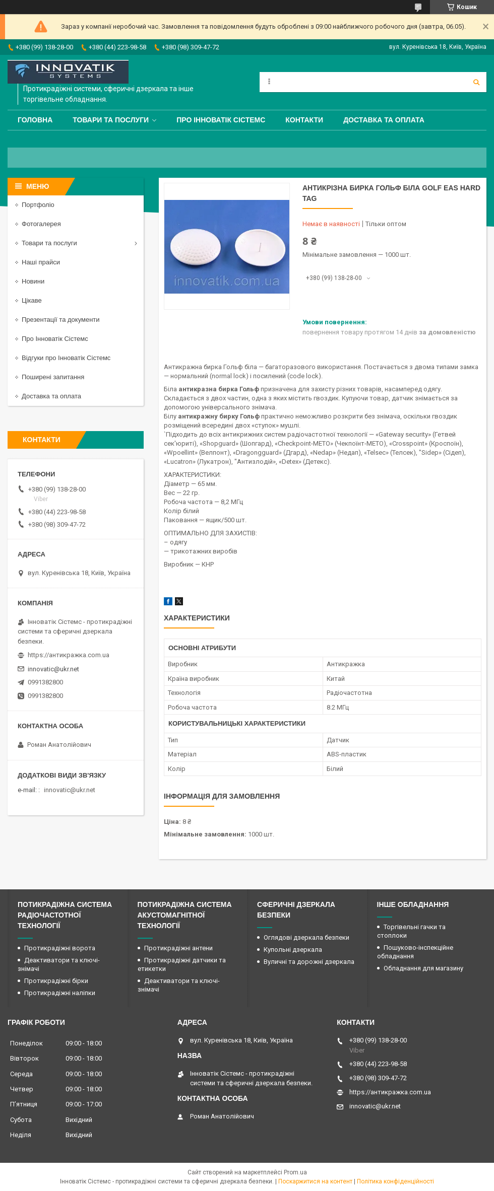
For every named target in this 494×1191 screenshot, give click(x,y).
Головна (35, 120)
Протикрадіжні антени (178, 948)
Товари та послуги (111, 120)
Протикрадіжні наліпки (59, 993)
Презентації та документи (61, 319)
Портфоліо (38, 204)
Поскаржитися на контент (315, 1181)
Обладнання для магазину (423, 968)
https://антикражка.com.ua (68, 655)
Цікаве (32, 300)
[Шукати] (476, 82)
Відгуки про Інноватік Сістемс (66, 358)
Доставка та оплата (383, 120)
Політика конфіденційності (395, 1181)
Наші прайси (41, 262)
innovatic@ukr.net (53, 669)
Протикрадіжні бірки (56, 981)
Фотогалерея (41, 224)
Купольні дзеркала (293, 949)
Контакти (304, 120)
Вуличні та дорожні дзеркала (309, 961)
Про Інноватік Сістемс (220, 120)
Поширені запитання (53, 377)
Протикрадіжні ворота (59, 948)
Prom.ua (295, 1172)
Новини (33, 281)
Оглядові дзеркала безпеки (306, 937)
